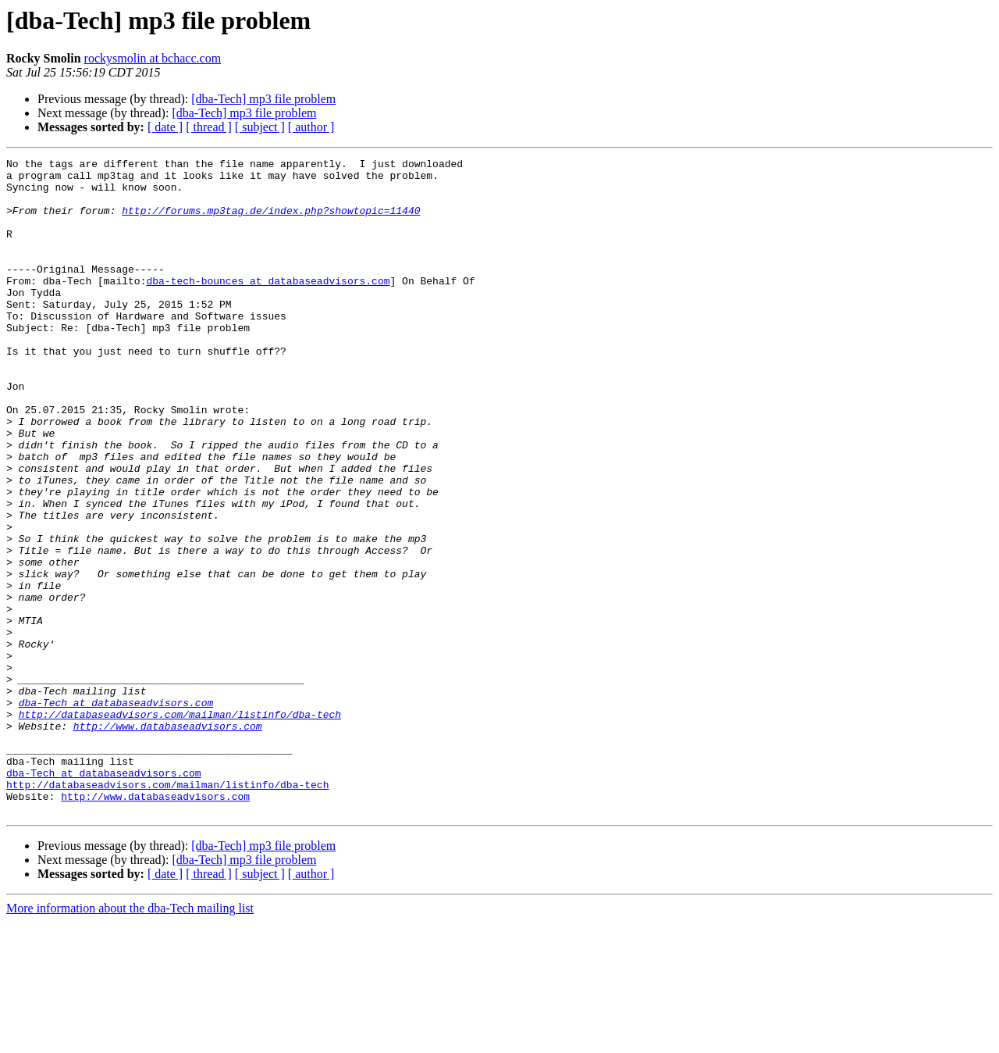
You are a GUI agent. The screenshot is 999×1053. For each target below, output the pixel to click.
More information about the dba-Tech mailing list (130, 1039)
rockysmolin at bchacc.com (153, 58)
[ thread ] (209, 127)
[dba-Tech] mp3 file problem (263, 98)
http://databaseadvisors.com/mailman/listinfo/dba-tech (180, 826)
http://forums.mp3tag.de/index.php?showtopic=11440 (271, 222)
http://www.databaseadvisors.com (167, 840)
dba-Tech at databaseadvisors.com (116, 812)
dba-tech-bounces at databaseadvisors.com (267, 306)
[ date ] (165, 127)
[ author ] (311, 127)
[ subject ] (260, 127)
